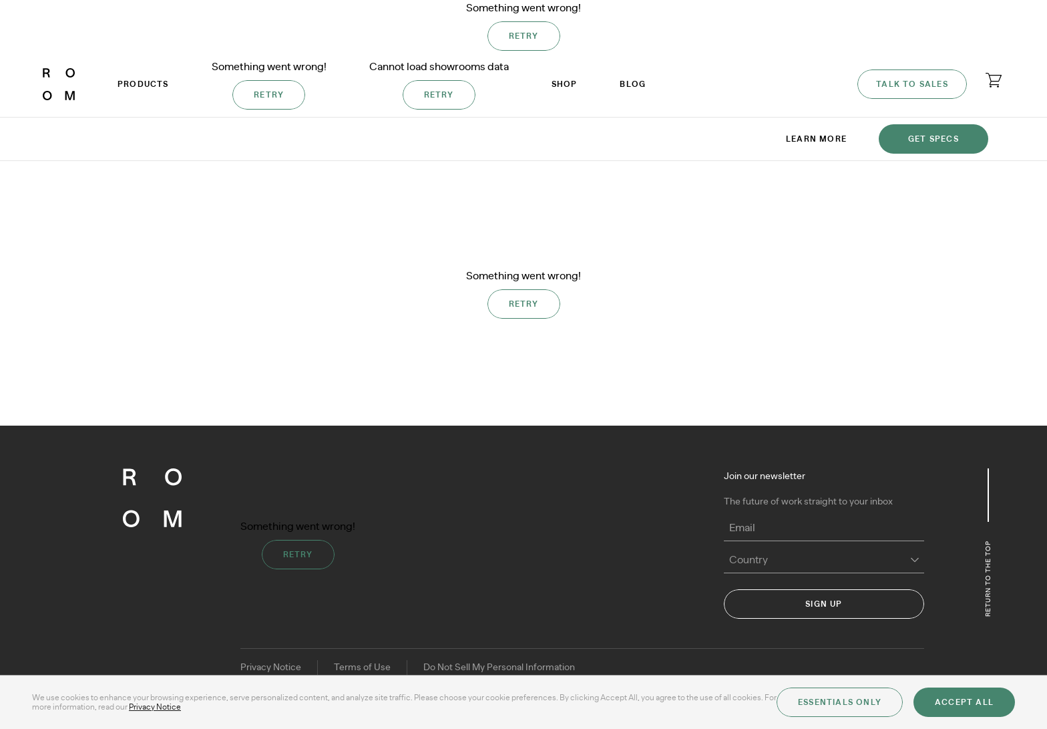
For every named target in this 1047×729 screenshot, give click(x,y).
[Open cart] (993, 80)
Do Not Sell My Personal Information (499, 667)
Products (143, 84)
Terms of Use (362, 667)
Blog (633, 84)
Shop (565, 84)
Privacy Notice (270, 667)
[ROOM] (59, 84)
